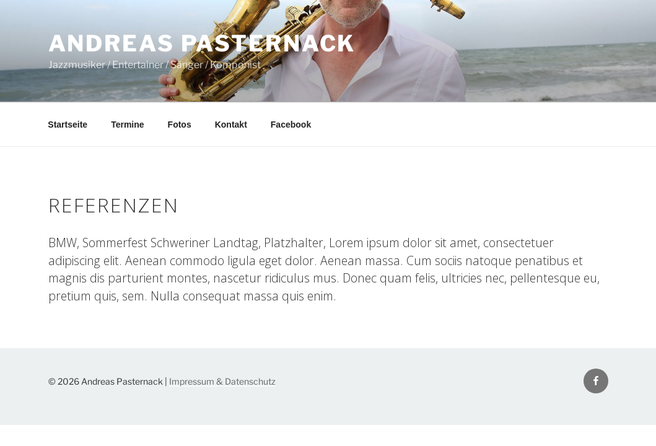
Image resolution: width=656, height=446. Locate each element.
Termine (127, 124)
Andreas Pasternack (202, 43)
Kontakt (231, 124)
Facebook (291, 124)
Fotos (179, 124)
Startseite (67, 124)
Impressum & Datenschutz (222, 381)
